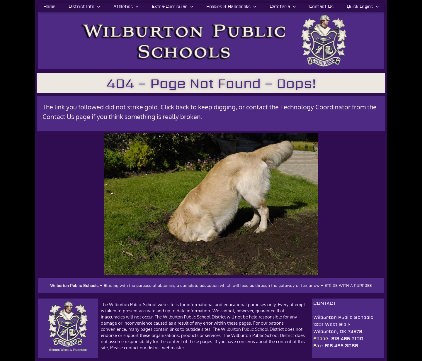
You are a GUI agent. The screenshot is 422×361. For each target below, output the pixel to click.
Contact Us (321, 6)
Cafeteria (283, 7)
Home (49, 6)
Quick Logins (363, 7)
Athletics (126, 7)
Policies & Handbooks (231, 7)
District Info (84, 7)
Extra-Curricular (172, 7)
